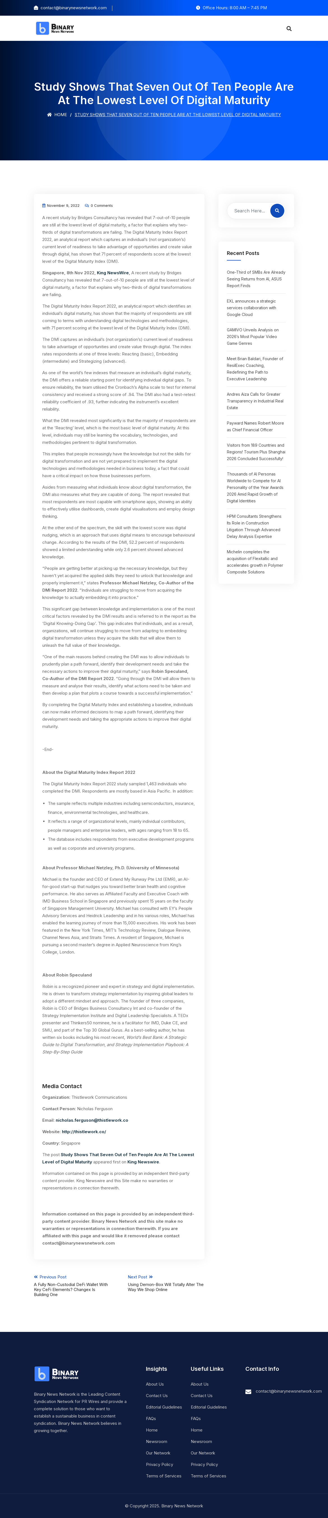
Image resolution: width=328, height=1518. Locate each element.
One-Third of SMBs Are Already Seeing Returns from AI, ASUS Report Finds (256, 279)
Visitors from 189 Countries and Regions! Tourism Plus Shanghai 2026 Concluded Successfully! (256, 452)
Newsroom (156, 1441)
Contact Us (157, 1395)
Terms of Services (164, 1476)
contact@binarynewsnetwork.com (289, 1391)
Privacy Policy (159, 1464)
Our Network (158, 1453)
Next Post (166, 1283)
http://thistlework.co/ (84, 1131)
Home (57, 114)
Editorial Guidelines (164, 1407)
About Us (155, 1384)
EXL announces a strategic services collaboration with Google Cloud (251, 308)
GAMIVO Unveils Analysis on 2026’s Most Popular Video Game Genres (253, 336)
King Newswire (143, 1162)
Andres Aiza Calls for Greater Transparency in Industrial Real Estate (255, 401)
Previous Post (72, 1285)
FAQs (151, 1418)
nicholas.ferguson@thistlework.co (92, 1120)
